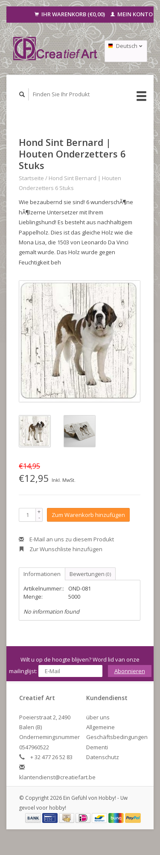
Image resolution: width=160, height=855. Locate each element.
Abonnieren (129, 671)
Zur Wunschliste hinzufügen (60, 549)
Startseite (31, 178)
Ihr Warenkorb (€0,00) (70, 14)
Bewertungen (90, 574)
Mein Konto (132, 14)
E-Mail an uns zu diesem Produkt (66, 539)
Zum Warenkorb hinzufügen (88, 515)
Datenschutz (102, 757)
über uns (98, 717)
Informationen (42, 574)
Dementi (97, 747)
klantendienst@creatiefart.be (57, 777)
